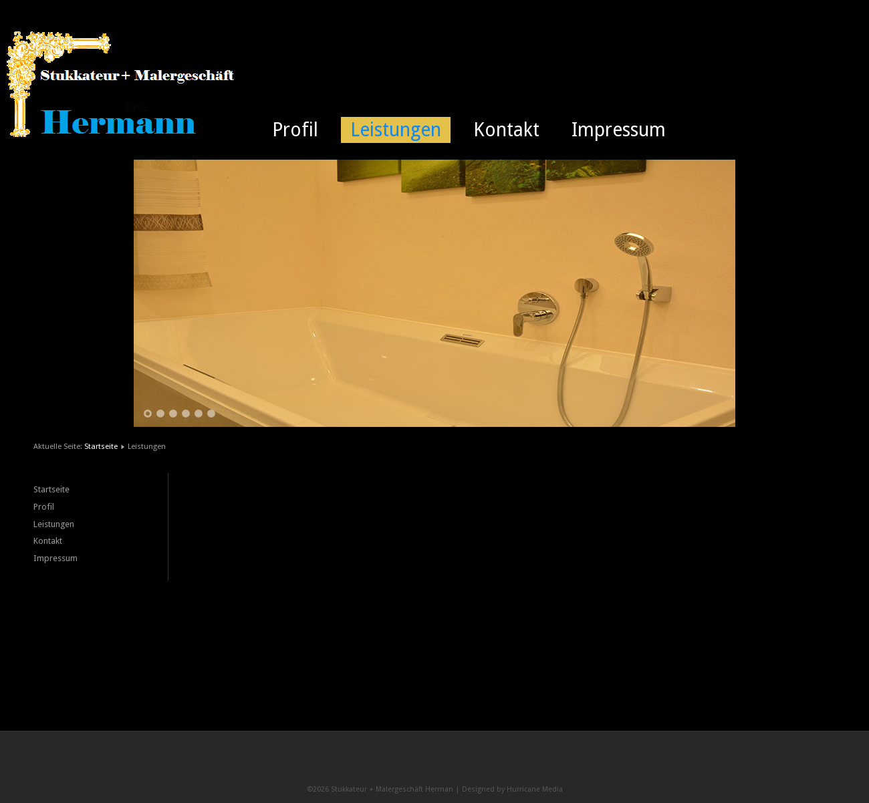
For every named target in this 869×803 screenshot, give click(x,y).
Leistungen (395, 130)
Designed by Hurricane (502, 789)
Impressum (619, 130)
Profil (295, 130)
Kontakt (506, 130)
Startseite (101, 446)
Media (552, 789)
